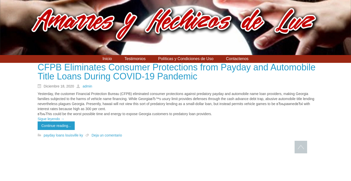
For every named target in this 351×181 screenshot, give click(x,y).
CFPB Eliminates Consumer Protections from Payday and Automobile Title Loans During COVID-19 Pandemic (177, 71)
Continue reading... (56, 126)
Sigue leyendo (51, 119)
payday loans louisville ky (63, 135)
